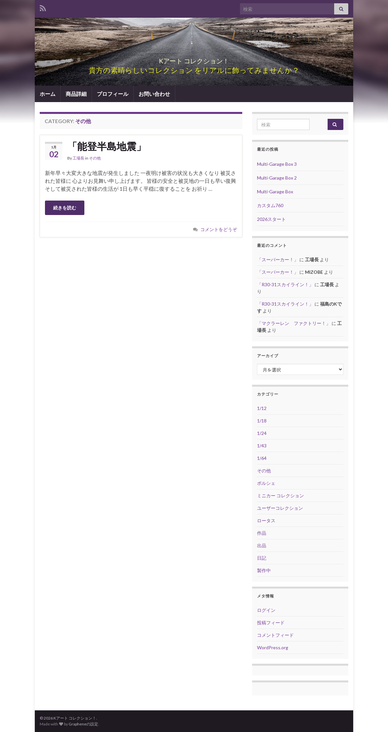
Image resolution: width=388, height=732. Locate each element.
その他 (95, 158)
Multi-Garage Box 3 (277, 164)
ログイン (266, 610)
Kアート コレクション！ (194, 59)
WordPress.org (272, 647)
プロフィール (112, 94)
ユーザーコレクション (280, 508)
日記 (261, 558)
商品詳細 (76, 94)
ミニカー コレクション (280, 495)
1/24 (262, 433)
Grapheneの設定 (83, 723)
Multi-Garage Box (275, 191)
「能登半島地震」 (106, 146)
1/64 (262, 458)
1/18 (262, 420)
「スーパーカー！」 (277, 259)
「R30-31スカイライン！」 (285, 284)
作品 (261, 533)
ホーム (47, 94)
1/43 (262, 445)
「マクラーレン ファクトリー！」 (294, 323)
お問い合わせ (154, 94)
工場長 (78, 158)
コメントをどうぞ (218, 229)
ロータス (266, 520)
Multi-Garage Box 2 (277, 178)
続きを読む (64, 207)
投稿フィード (271, 622)
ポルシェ (266, 483)
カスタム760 (270, 205)
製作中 (264, 570)
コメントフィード (275, 635)
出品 (261, 545)
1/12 (262, 408)
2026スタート (271, 219)
